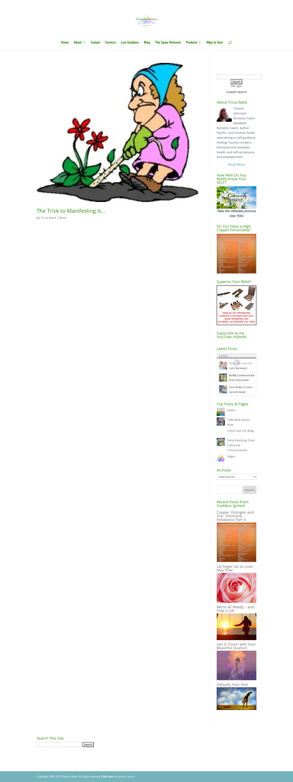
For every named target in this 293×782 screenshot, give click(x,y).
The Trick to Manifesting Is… (71, 210)
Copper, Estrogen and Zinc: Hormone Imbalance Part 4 (235, 516)
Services (110, 43)
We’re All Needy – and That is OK (235, 608)
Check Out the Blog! (240, 431)
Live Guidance (130, 43)
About (78, 43)
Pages (231, 456)
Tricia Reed (48, 218)
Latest (223, 356)
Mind (62, 218)
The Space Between (168, 43)
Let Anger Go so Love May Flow (235, 568)
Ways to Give (214, 43)
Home (65, 43)
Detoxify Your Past (232, 684)
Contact (95, 43)
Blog (147, 43)
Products (191, 43)
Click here (107, 776)
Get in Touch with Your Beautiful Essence (236, 646)
